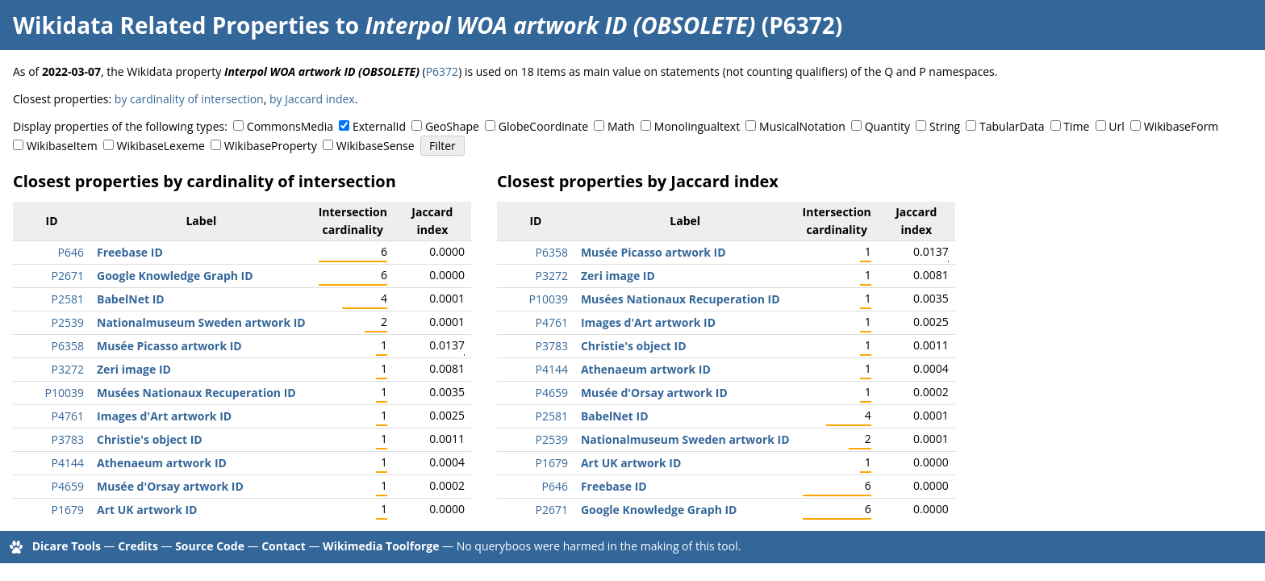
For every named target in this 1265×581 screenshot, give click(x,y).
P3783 (68, 439)
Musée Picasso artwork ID (169, 345)
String (944, 126)
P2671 (68, 275)
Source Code (209, 546)
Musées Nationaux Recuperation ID (196, 392)
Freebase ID (130, 252)
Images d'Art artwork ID (164, 416)
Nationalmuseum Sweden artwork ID (201, 322)
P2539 (68, 322)
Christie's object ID (149, 439)
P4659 (68, 486)
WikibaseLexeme (161, 145)
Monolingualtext (697, 126)
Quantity (887, 126)
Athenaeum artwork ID (162, 462)
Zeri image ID (134, 369)
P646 (71, 252)
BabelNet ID (131, 299)
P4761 (68, 416)
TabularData (1011, 126)
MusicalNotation (802, 126)
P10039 (64, 392)
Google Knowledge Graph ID (175, 275)
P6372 (442, 71)
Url (1116, 126)
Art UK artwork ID (147, 509)
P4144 (68, 462)
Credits (138, 546)
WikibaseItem (62, 145)
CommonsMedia (290, 126)
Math (621, 126)
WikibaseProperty (270, 145)
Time (1076, 126)
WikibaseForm (1181, 126)
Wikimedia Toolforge (381, 546)
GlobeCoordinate (543, 126)
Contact (283, 546)
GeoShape (452, 126)
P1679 (68, 509)
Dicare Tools (66, 546)
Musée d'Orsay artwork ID (170, 486)
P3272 (68, 369)
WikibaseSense (375, 145)
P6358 (68, 345)
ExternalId (379, 126)
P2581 (68, 299)
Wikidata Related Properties (171, 25)
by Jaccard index (312, 99)
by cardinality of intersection (189, 99)
